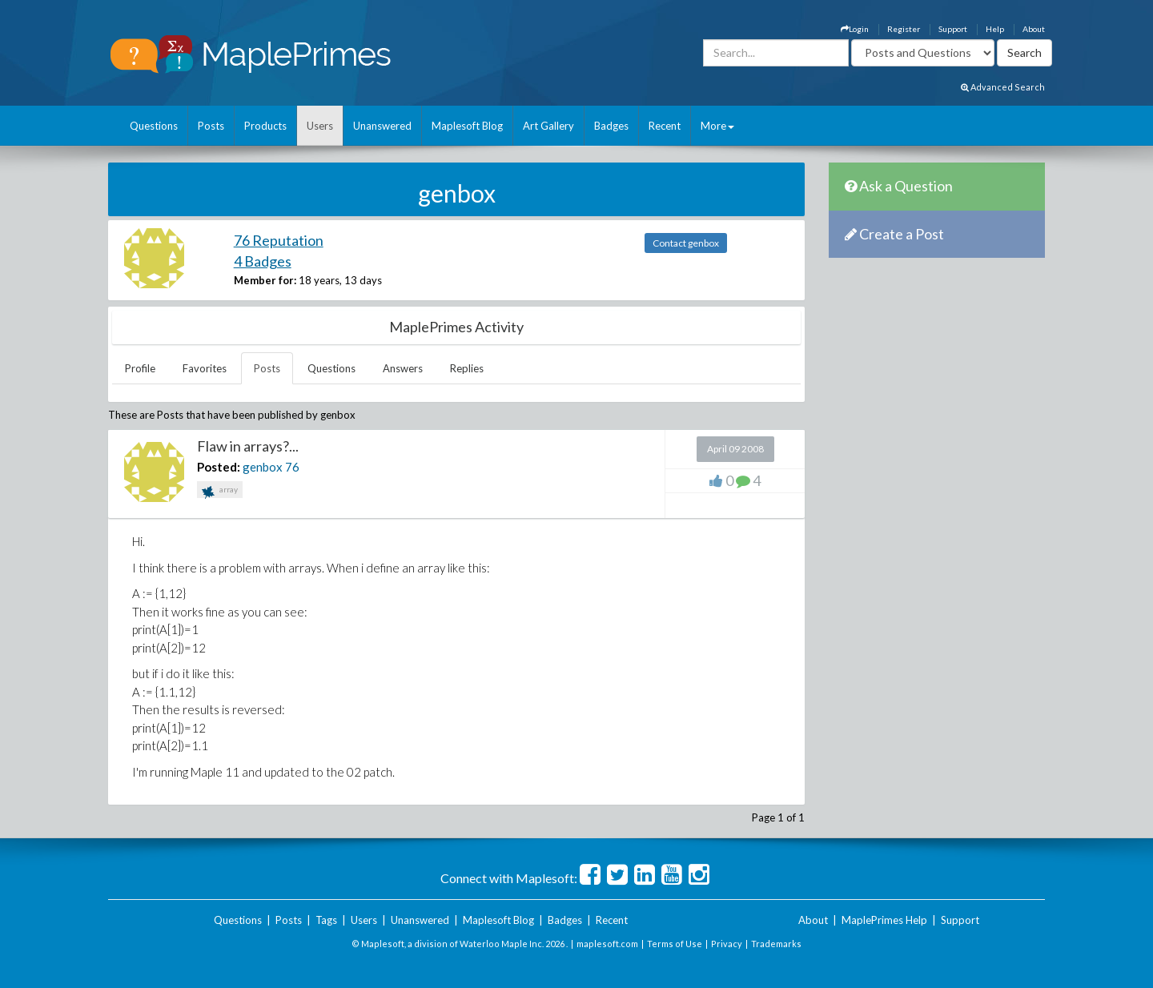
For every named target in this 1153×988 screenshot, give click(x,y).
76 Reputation (278, 240)
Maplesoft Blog (467, 125)
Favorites (205, 368)
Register (903, 29)
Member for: (265, 280)
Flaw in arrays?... (248, 446)
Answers (403, 368)
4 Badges (262, 261)
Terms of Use (674, 943)
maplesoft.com (607, 943)
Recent (665, 125)
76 (292, 467)
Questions (154, 125)
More (717, 125)
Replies (467, 368)
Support (952, 29)
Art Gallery (548, 125)
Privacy (726, 943)
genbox (263, 467)
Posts (211, 125)
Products (265, 125)
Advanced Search (1003, 87)
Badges (611, 125)
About (1033, 29)
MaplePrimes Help (884, 920)
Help (995, 29)
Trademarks (776, 943)
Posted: (218, 467)
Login (855, 29)
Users (320, 125)
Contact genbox (686, 243)
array (220, 491)
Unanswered (382, 125)
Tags (326, 920)
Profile (140, 368)
